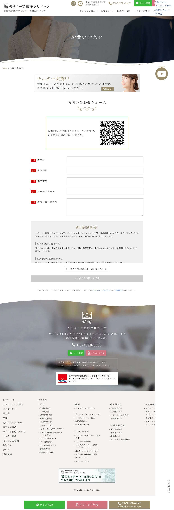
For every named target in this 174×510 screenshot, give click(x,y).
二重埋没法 (45, 410)
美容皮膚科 (151, 406)
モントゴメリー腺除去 (121, 441)
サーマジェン (81, 459)
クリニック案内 (87, 11)
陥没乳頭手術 (117, 431)
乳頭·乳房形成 (117, 427)
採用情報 (166, 11)
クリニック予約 (165, 3)
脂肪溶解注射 (81, 423)
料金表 (120, 11)
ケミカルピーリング (155, 410)
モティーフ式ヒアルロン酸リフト (87, 438)
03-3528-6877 (122, 3)
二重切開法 (45, 413)
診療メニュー (107, 11)
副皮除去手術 (117, 413)
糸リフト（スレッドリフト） (86, 415)
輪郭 (77, 406)
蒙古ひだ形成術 (47, 453)
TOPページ (9, 402)
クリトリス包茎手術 (120, 417)
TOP (5, 68)
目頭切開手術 (46, 424)
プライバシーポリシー (101, 290)
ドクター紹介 (10, 411)
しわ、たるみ (82, 433)
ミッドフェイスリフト (85, 410)
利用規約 (119, 290)
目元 (42, 406)
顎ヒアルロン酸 (82, 426)
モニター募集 (10, 438)
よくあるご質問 (142, 11)
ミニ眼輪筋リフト (48, 446)
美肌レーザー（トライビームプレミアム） (158, 415)
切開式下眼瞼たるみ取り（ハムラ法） (51, 435)
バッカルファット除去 (85, 419)
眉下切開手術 (46, 417)
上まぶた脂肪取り (48, 440)
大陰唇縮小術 (117, 420)
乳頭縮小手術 (117, 434)
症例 (129, 11)
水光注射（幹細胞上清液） (87, 455)
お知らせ (8, 447)
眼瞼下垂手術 (46, 420)
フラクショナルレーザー (157, 423)
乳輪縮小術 (116, 437)
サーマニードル (82, 462)
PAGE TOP (169, 487)
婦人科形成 (116, 406)
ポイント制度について (15, 433)
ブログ (156, 11)
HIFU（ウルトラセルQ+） (88, 452)
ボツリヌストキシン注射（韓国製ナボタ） (86, 447)
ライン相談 (144, 3)
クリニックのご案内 (14, 406)
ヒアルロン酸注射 (83, 443)
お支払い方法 (10, 429)
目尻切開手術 (46, 427)
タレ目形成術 (46, 443)
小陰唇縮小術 (117, 410)
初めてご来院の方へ (14, 424)
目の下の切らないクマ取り (52, 430)
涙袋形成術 (45, 450)
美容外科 (43, 402)
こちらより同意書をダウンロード (73, 367)
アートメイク (152, 426)
